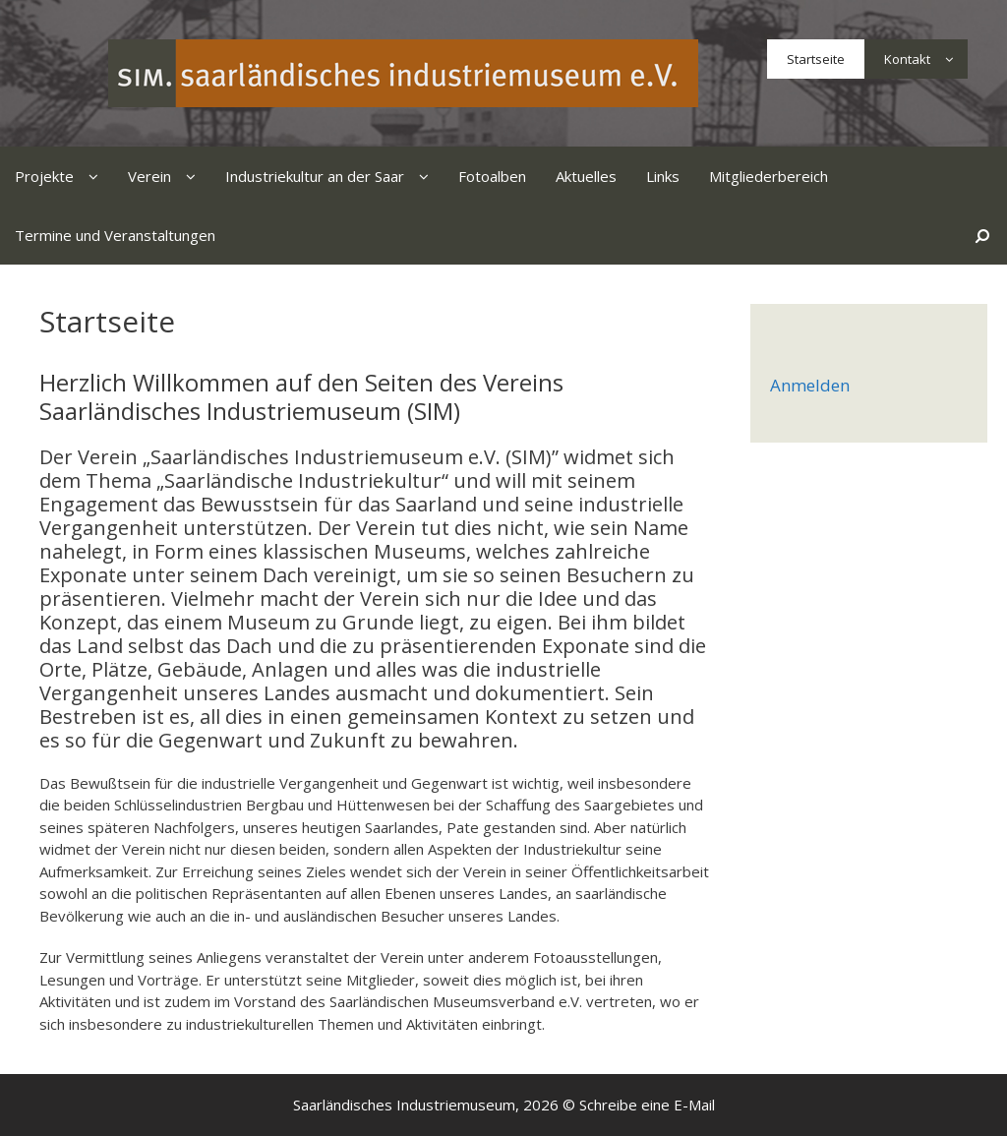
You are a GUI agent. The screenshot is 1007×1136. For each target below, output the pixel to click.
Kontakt (926, 59)
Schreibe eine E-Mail (647, 1104)
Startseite (816, 59)
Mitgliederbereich (768, 176)
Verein (169, 176)
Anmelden (810, 385)
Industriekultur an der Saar (334, 176)
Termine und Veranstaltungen (115, 235)
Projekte (64, 176)
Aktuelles (586, 176)
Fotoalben (492, 176)
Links (663, 176)
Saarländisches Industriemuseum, (406, 1104)
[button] (949, 59)
